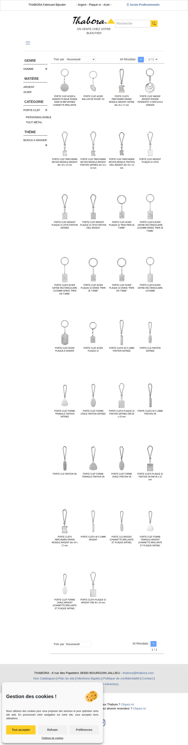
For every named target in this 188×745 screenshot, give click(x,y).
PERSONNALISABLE (38, 117)
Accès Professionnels (143, 4)
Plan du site (66, 678)
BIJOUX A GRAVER (35, 140)
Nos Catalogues (44, 678)
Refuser (52, 729)
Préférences (84, 729)
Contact (147, 678)
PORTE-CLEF (31, 110)
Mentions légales (89, 678)
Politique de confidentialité (121, 678)
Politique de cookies (52, 738)
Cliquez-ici (127, 704)
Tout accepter (21, 729)
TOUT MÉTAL (34, 122)
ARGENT (28, 87)
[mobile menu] (27, 43)
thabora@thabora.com (138, 673)
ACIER (27, 92)
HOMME (28, 68)
